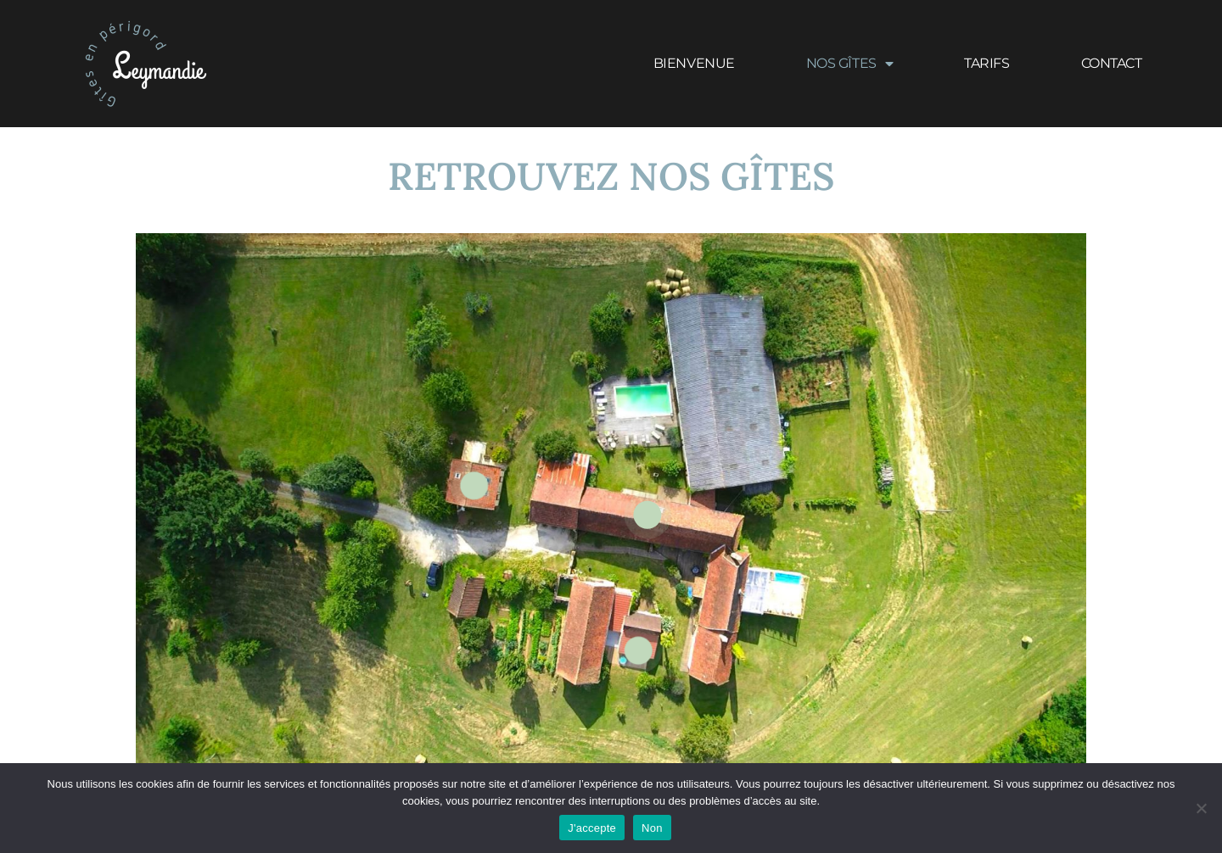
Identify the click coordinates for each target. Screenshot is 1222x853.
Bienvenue (694, 63)
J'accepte (592, 828)
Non (652, 828)
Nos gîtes (850, 63)
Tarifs (986, 63)
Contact (1111, 63)
